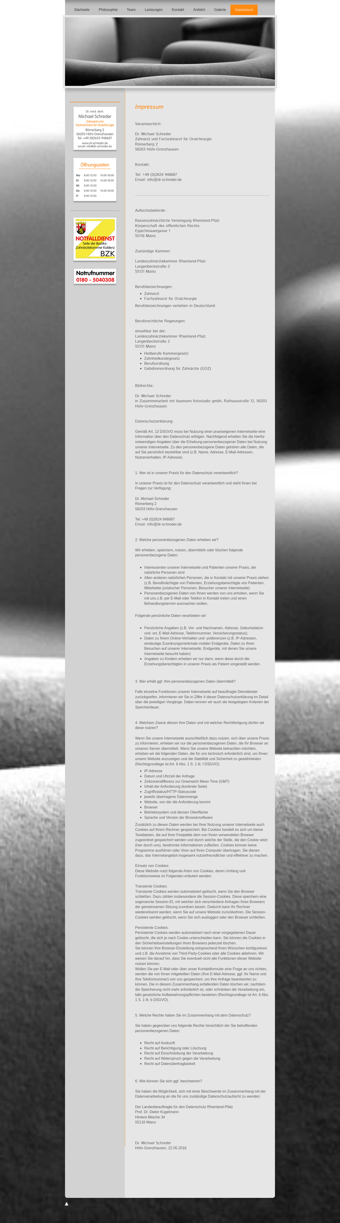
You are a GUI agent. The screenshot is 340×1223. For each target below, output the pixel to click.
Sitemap (99, 1204)
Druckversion (78, 1204)
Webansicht (266, 1204)
